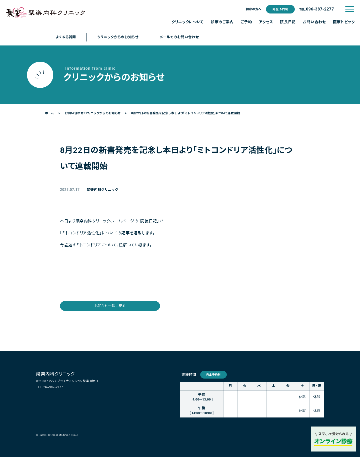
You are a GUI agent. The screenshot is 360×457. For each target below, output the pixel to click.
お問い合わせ (314, 22)
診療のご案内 (222, 22)
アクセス (266, 22)
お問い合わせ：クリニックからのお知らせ (92, 113)
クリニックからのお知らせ (117, 37)
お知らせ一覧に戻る (110, 306)
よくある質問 (66, 37)
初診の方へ (254, 9)
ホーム (49, 113)
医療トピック (344, 22)
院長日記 (288, 22)
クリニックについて (188, 22)
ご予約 (246, 22)
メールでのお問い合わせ (179, 37)
